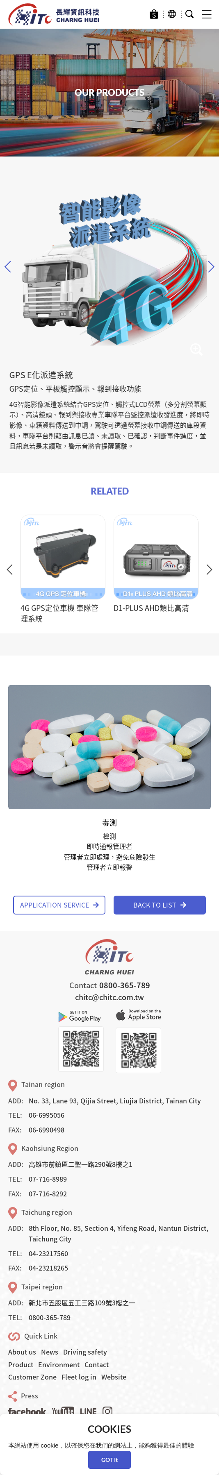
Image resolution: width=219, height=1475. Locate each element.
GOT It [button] (109, 1459)
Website (113, 1377)
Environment (59, 1364)
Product (20, 1364)
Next (208, 266)
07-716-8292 (48, 1193)
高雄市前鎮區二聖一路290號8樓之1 (80, 1164)
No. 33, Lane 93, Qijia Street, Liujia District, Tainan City (115, 1100)
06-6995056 (46, 1115)
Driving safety (85, 1352)
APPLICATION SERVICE (59, 905)
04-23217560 (48, 1253)
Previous (10, 266)
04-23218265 (48, 1268)
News (49, 1352)
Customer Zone (32, 1377)
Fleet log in (79, 1377)
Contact (96, 1364)
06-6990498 (46, 1130)
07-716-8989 (48, 1179)
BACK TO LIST (159, 905)
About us (22, 1352)
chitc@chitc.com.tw (109, 997)
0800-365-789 (124, 985)
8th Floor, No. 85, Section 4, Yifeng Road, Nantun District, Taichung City (118, 1233)
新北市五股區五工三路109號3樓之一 (82, 1302)
